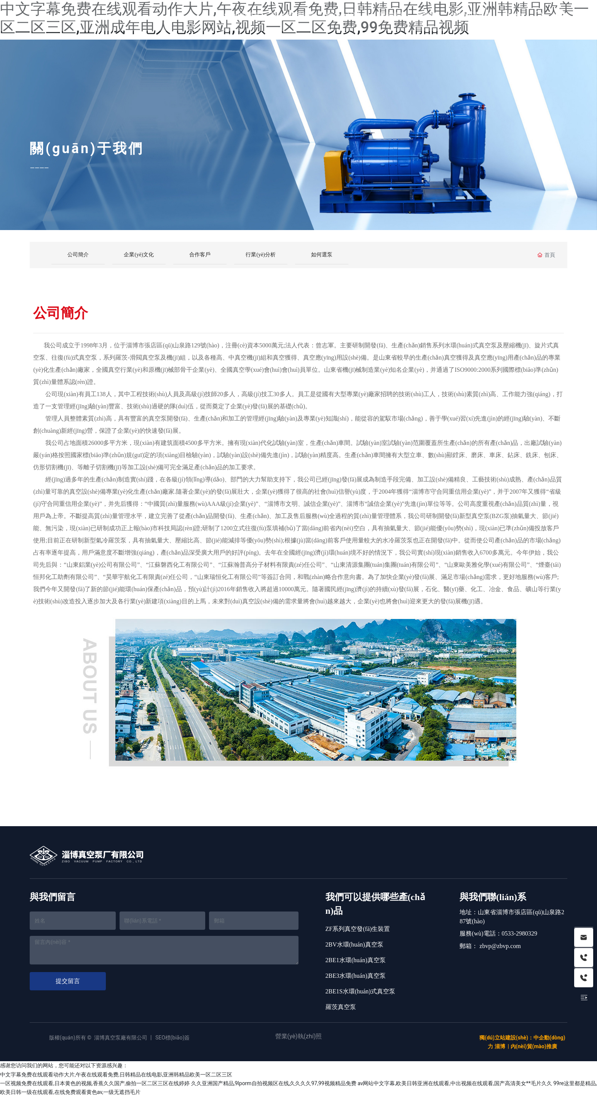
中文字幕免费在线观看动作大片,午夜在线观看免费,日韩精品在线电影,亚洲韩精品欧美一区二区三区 (116, 1074)
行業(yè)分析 (261, 254)
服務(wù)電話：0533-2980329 (498, 933)
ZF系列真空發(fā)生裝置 (358, 929)
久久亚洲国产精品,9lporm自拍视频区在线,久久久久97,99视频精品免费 (273, 1083)
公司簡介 (78, 254)
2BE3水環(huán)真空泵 (356, 975)
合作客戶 (200, 254)
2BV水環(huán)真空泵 (354, 944)
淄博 (500, 1046)
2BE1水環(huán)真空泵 (356, 960)
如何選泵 (321, 254)
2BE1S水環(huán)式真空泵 (360, 991)
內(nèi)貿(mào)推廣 (534, 1046)
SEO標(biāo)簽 (172, 1038)
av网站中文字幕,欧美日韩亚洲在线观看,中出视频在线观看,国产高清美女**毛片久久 (455, 1083)
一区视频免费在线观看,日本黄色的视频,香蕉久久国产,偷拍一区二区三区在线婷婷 (95, 1083)
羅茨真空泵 (341, 1007)
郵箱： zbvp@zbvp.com (490, 946)
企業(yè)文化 (139, 254)
